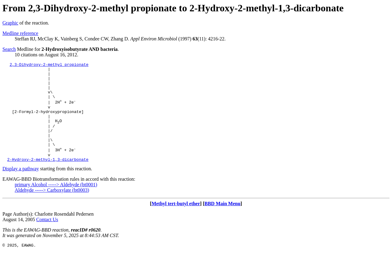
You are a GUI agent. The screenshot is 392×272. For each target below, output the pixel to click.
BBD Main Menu (222, 222)
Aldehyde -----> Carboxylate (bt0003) (52, 209)
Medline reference (20, 33)
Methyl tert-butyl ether (176, 222)
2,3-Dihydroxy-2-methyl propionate (48, 65)
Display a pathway (20, 188)
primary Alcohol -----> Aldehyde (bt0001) (56, 203)
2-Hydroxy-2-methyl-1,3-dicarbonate (48, 178)
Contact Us (47, 238)
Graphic (10, 22)
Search (9, 49)
